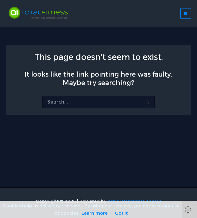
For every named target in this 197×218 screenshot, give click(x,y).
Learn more (95, 213)
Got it (121, 213)
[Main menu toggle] (185, 13)
